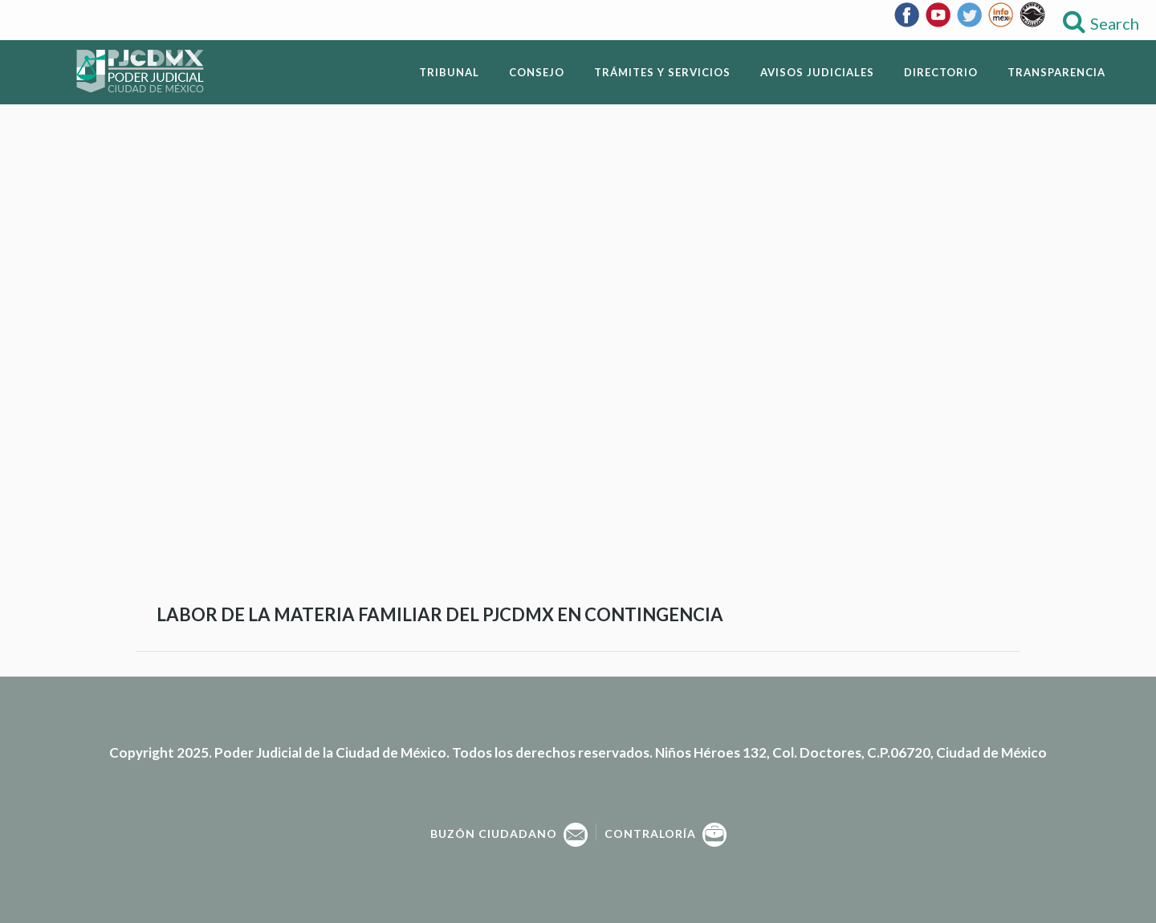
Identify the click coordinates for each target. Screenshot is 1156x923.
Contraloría (665, 833)
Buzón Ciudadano (509, 833)
